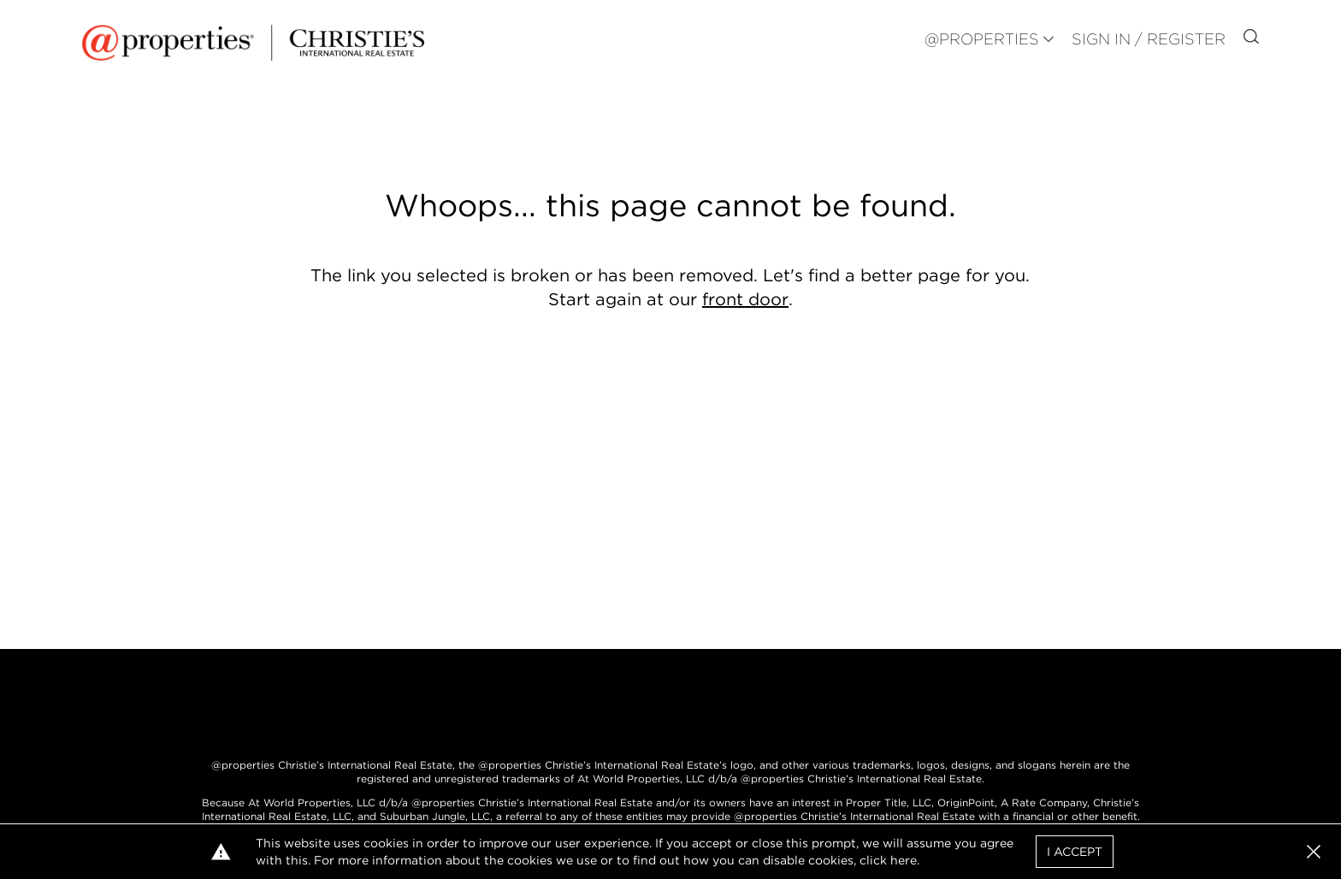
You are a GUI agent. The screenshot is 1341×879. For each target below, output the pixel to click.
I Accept (1074, 851)
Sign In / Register (1149, 39)
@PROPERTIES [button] (982, 39)
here (903, 860)
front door (745, 299)
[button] (1313, 851)
